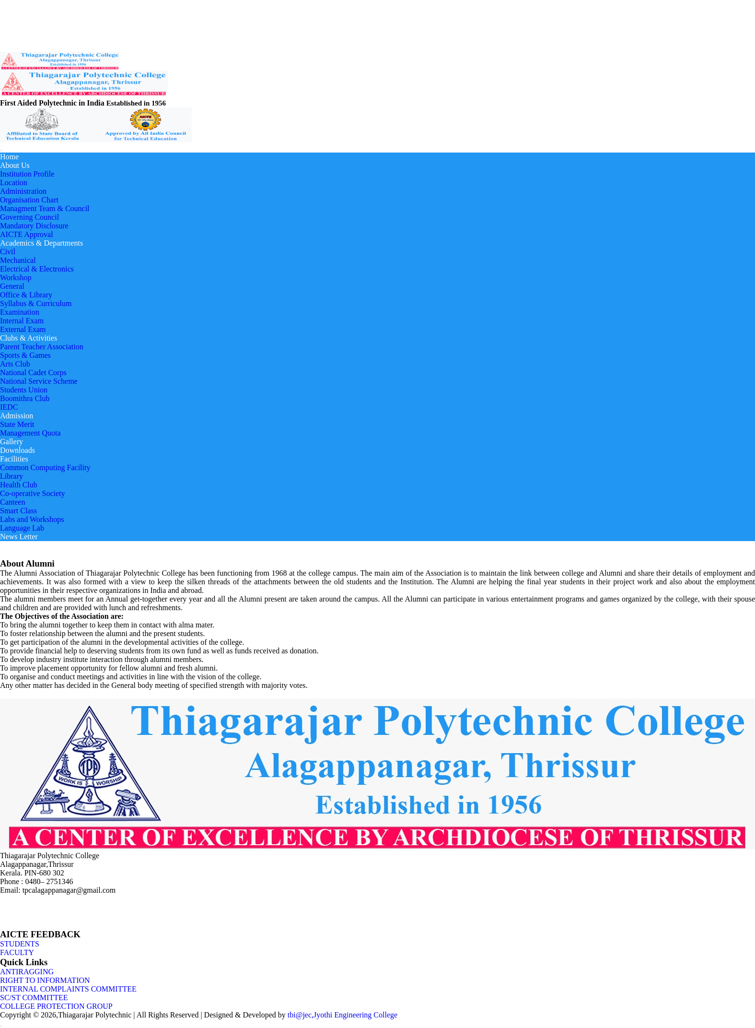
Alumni (60, 21)
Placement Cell (22, 30)
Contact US (17, 39)
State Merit (17, 424)
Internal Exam (22, 321)
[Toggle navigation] (1, 151)
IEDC (9, 407)
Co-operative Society (32, 493)
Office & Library (26, 295)
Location (13, 182)
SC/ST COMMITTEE (34, 997)
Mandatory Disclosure (34, 226)
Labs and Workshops (32, 519)
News (9, 21)
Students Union (23, 390)
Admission (16, 416)
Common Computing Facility (45, 467)
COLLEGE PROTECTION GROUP (56, 1006)
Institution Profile (27, 174)
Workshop (15, 277)
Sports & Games (25, 355)
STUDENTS (19, 944)
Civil (7, 252)
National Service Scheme (39, 381)
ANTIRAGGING (27, 972)
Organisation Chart (29, 200)
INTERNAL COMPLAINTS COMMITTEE (68, 989)
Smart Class (18, 511)
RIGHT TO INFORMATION (45, 980)
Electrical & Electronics (37, 269)
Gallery (11, 441)
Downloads (17, 450)
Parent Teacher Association (41, 347)
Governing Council (29, 217)
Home (9, 157)
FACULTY (17, 952)
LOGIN (11, 47)
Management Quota (30, 433)
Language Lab (22, 528)
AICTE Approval (26, 234)
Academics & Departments (41, 243)
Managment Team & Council (45, 208)
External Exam (23, 329)
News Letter (19, 536)
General (12, 286)
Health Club (18, 485)
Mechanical (18, 260)
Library (11, 476)
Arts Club (15, 364)
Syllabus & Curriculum (35, 303)
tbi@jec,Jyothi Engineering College (342, 1015)
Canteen (12, 502)
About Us (15, 165)
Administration (23, 191)
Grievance (33, 21)
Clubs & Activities (28, 338)
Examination (19, 312)
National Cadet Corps (33, 372)
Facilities (14, 459)
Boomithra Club (25, 398)
